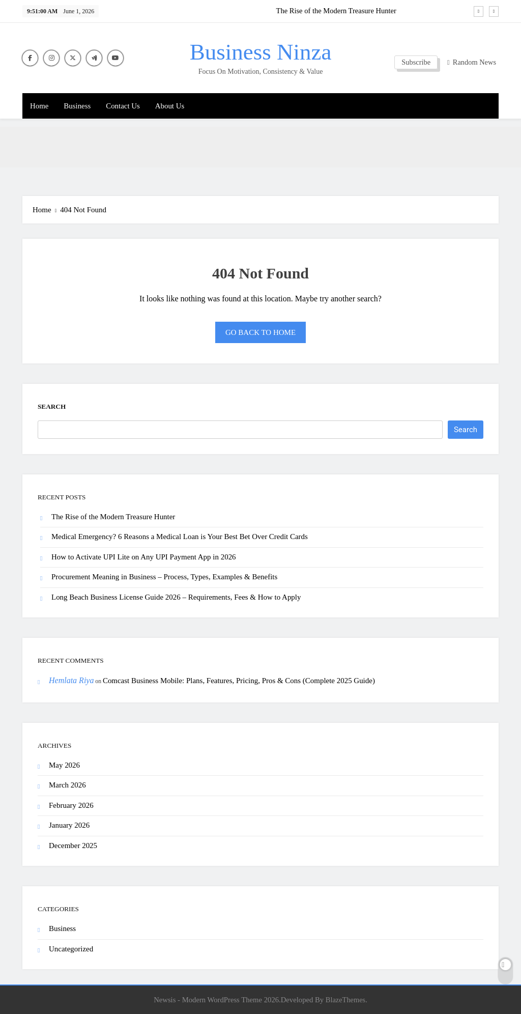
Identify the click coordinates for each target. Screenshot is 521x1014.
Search (52, 406)
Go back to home (260, 332)
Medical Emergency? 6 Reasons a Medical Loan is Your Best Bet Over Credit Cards (179, 536)
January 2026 (69, 825)
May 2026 (64, 765)
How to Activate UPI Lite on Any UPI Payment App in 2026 (143, 557)
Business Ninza (261, 52)
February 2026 (71, 805)
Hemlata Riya (71, 680)
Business (77, 106)
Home (39, 106)
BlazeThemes (345, 1000)
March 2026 (67, 785)
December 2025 (73, 845)
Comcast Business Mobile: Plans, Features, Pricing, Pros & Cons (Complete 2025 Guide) (239, 681)
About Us (169, 106)
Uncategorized (71, 949)
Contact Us (123, 106)
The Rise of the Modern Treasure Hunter (336, 11)
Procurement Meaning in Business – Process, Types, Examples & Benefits (164, 577)
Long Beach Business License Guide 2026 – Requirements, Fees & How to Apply (176, 597)
